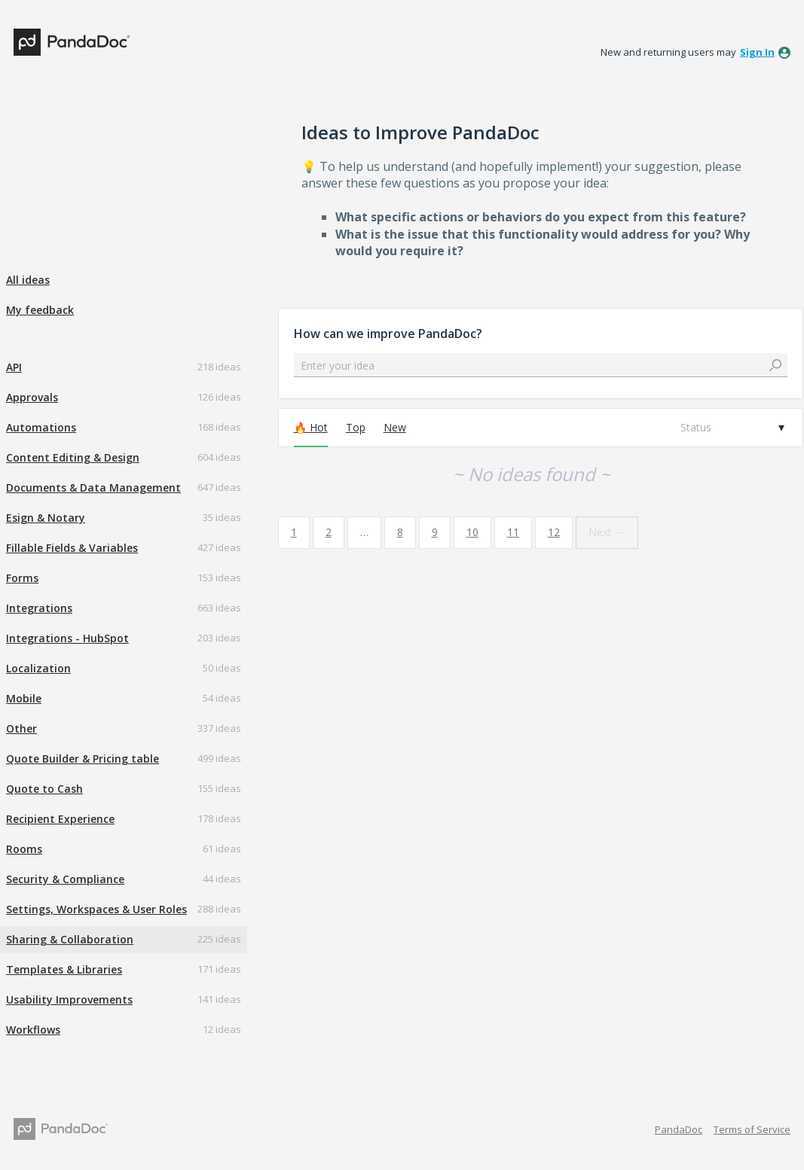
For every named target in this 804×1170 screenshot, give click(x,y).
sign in (757, 52)
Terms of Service (752, 1129)
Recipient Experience (60, 819)
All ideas (28, 280)
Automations (41, 427)
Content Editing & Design (72, 457)
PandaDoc (678, 1129)
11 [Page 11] (513, 532)
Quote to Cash (44, 789)
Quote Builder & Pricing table (82, 758)
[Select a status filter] (731, 428)
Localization (38, 668)
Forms (22, 578)
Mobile (23, 698)
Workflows (33, 1029)
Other (21, 728)
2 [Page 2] (329, 532)
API (14, 367)
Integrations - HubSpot (67, 638)
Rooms (24, 849)
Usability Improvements (69, 999)
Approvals (32, 397)
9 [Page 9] (435, 532)
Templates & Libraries (64, 969)
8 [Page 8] (400, 532)
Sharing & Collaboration (69, 939)
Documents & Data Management (93, 487)
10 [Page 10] (472, 532)
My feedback (40, 310)
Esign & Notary (45, 517)
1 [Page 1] (294, 532)
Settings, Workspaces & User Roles (96, 909)
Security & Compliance (65, 879)
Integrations (39, 608)
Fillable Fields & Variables (72, 548)
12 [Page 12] (554, 532)
